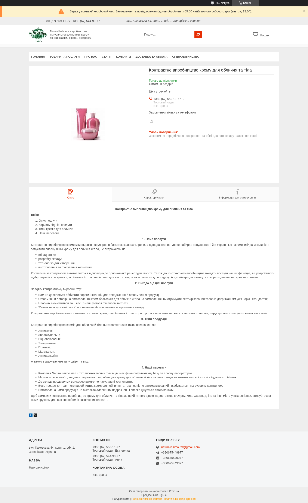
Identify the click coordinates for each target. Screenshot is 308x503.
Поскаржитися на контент (147, 498)
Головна (38, 56)
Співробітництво (185, 56)
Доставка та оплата (151, 56)
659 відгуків (223, 2)
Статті (106, 56)
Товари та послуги (65, 56)
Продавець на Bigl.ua (154, 495)
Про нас (90, 56)
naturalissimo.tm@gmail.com (180, 447)
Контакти (123, 56)
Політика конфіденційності (180, 498)
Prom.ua (174, 491)
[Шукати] (198, 34)
